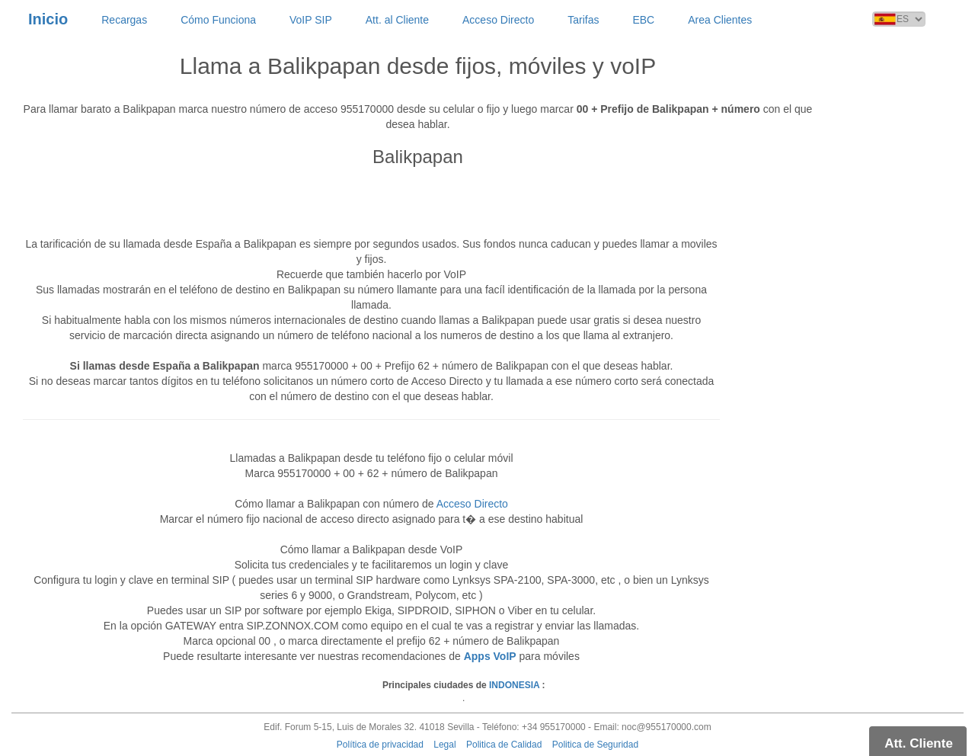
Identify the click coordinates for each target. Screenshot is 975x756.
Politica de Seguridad (595, 744)
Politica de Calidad (504, 744)
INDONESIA (514, 685)
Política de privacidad (380, 744)
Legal (444, 744)
